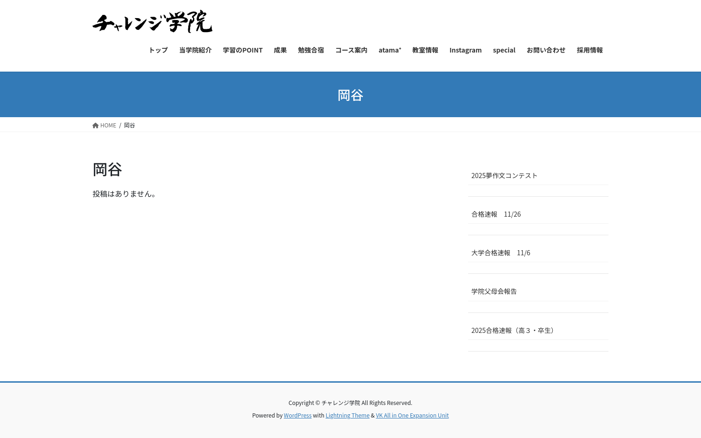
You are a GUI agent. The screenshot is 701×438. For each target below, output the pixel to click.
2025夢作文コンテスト (504, 175)
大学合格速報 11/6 (500, 252)
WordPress (298, 415)
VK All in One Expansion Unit (412, 415)
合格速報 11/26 (496, 214)
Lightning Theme (347, 415)
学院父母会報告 (494, 291)
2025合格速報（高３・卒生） (514, 330)
